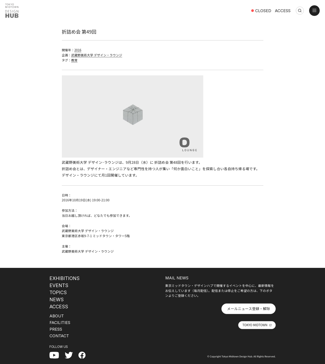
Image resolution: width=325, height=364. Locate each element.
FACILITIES (59, 322)
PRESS (55, 329)
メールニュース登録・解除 (248, 308)
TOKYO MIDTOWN (254, 325)
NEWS (56, 299)
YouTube (56, 355)
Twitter (70, 355)
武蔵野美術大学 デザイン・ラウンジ (96, 55)
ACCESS (283, 10)
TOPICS (58, 292)
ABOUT (56, 315)
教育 (74, 60)
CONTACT (59, 335)
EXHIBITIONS (64, 278)
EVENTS (58, 285)
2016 (77, 50)
